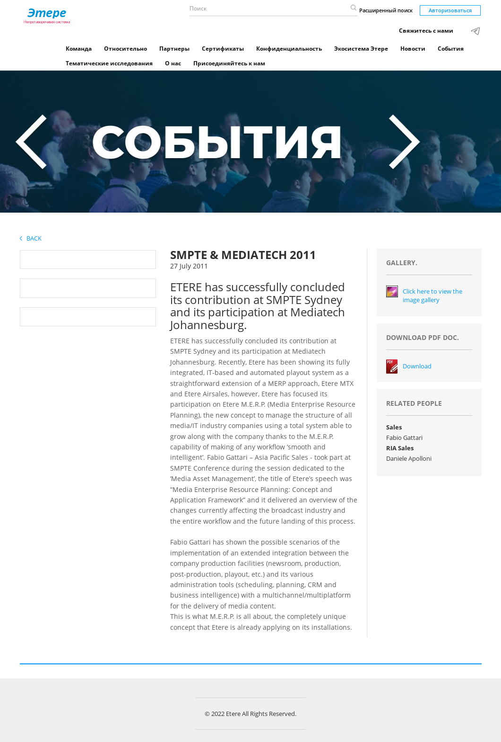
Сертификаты (223, 49)
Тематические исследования (109, 63)
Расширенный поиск (386, 10)
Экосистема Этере (361, 49)
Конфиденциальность (289, 49)
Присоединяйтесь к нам (229, 63)
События (451, 49)
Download (417, 366)
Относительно (125, 49)
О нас (173, 63)
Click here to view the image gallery (432, 295)
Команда (79, 49)
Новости (412, 49)
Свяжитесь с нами (426, 31)
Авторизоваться (450, 10)
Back (31, 238)
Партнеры (174, 49)
